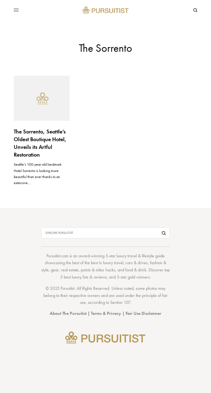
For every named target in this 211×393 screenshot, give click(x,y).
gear (55, 270)
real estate (70, 270)
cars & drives (137, 263)
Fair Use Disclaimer (143, 313)
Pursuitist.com (57, 256)
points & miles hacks (98, 270)
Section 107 (120, 302)
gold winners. (139, 277)
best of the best (85, 263)
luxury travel (113, 263)
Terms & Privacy (106, 313)
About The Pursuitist (68, 313)
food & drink (135, 270)
